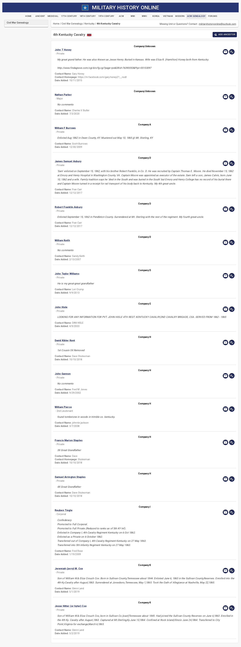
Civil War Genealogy (72, 23)
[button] (118, 50)
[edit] (231, 51)
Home (56, 23)
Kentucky (89, 23)
